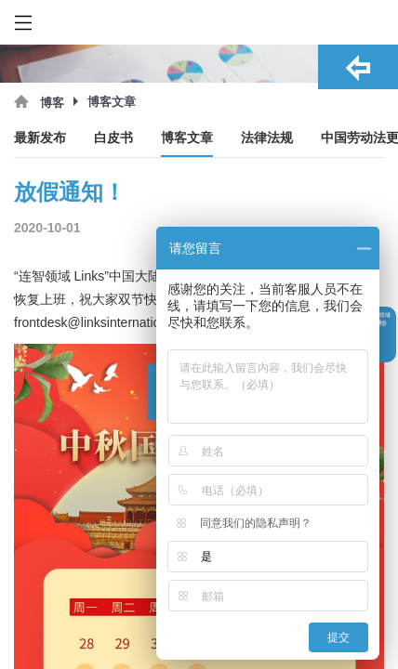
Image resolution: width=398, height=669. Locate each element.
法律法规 (267, 138)
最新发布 (40, 138)
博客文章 (187, 138)
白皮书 (113, 138)
